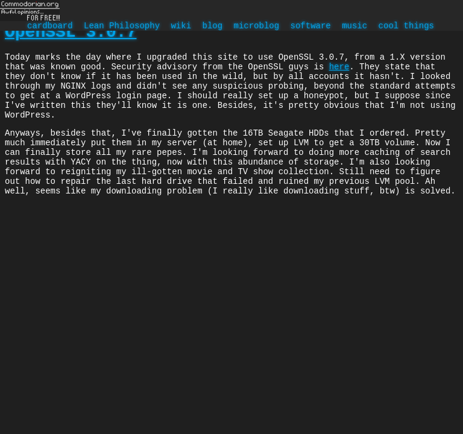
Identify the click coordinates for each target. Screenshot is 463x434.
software (310, 27)
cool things (405, 27)
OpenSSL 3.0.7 (70, 34)
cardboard (50, 27)
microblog (256, 27)
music (354, 27)
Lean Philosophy (122, 27)
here (339, 74)
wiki (181, 27)
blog (212, 27)
